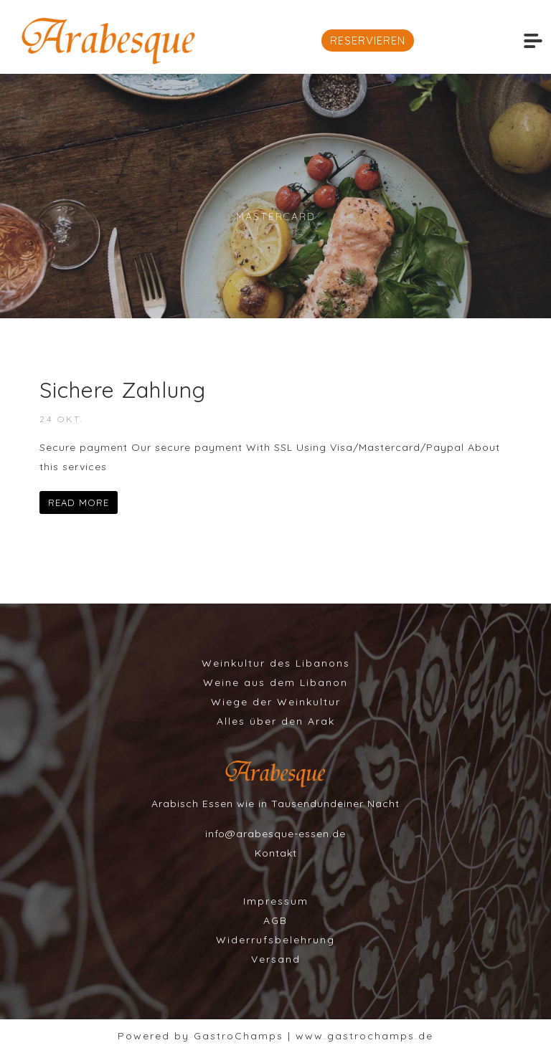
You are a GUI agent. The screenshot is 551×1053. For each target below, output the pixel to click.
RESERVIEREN (367, 40)
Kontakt (276, 853)
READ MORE (78, 502)
